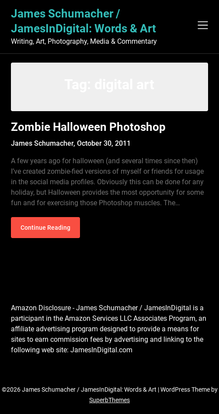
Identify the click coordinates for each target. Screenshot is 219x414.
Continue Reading (45, 227)
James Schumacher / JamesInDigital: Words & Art (83, 21)
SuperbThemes (109, 399)
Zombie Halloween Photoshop (88, 126)
